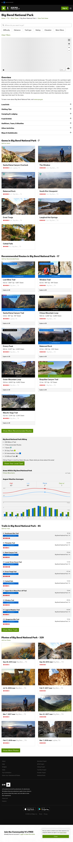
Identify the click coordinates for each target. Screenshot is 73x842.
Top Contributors (6, 772)
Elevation (48, 30)
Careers (4, 801)
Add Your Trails (5, 528)
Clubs (3, 770)
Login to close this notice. (27, 834)
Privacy (46, 814)
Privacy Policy (63, 832)
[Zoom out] (69, 50)
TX (8, 18)
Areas (3, 18)
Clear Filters (5, 35)
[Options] (68, 68)
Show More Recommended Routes (17, 431)
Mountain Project (41, 761)
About (3, 761)
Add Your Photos (6, 640)
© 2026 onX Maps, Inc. (31, 814)
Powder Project (41, 772)
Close (56, 836)
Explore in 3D (6, 290)
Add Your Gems (5, 143)
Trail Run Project (41, 770)
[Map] (36, 55)
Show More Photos (11, 750)
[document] (55, 834)
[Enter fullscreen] (69, 40)
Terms (40, 814)
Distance (17, 30)
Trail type (28, 30)
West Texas (14, 18)
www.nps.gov (38, 99)
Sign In (65, 8)
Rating (38, 30)
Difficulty (6, 30)
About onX (5, 798)
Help (3, 764)
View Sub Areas (43, 18)
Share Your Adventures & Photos (11, 775)
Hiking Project (41, 767)
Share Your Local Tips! (13, 463)
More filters (60, 30)
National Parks (41, 775)
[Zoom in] (69, 47)
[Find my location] (69, 43)
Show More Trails (10, 630)
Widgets (4, 767)
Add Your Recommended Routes (10, 259)
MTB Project (40, 764)
